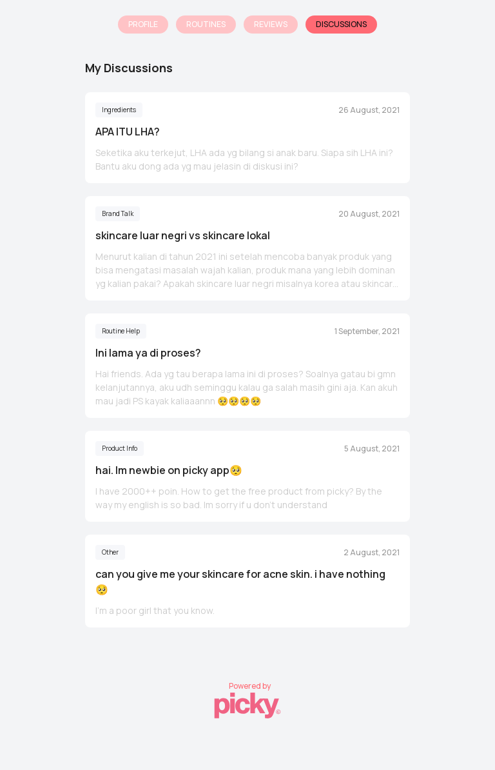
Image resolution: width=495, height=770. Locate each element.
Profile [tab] (143, 24)
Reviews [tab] (270, 24)
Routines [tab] (206, 24)
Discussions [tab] (341, 24)
